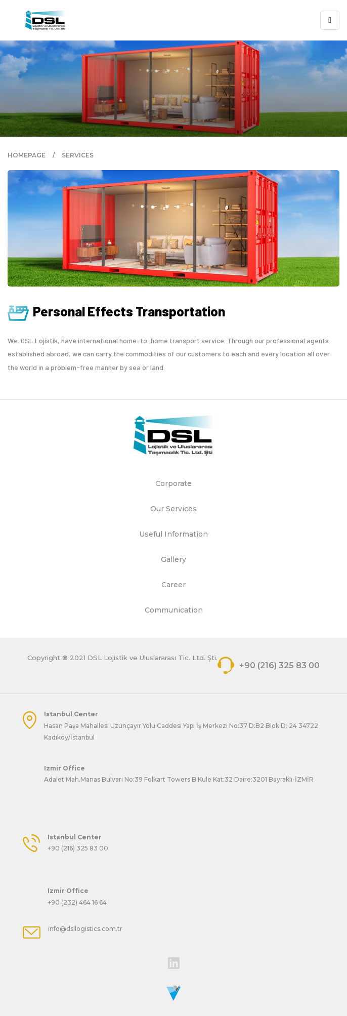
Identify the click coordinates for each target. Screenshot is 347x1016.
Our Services (173, 508)
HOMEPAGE (27, 155)
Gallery (173, 559)
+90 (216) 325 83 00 (269, 665)
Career (173, 584)
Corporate (173, 483)
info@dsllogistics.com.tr (85, 928)
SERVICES (78, 155)
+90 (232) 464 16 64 (77, 902)
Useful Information (173, 534)
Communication (174, 610)
